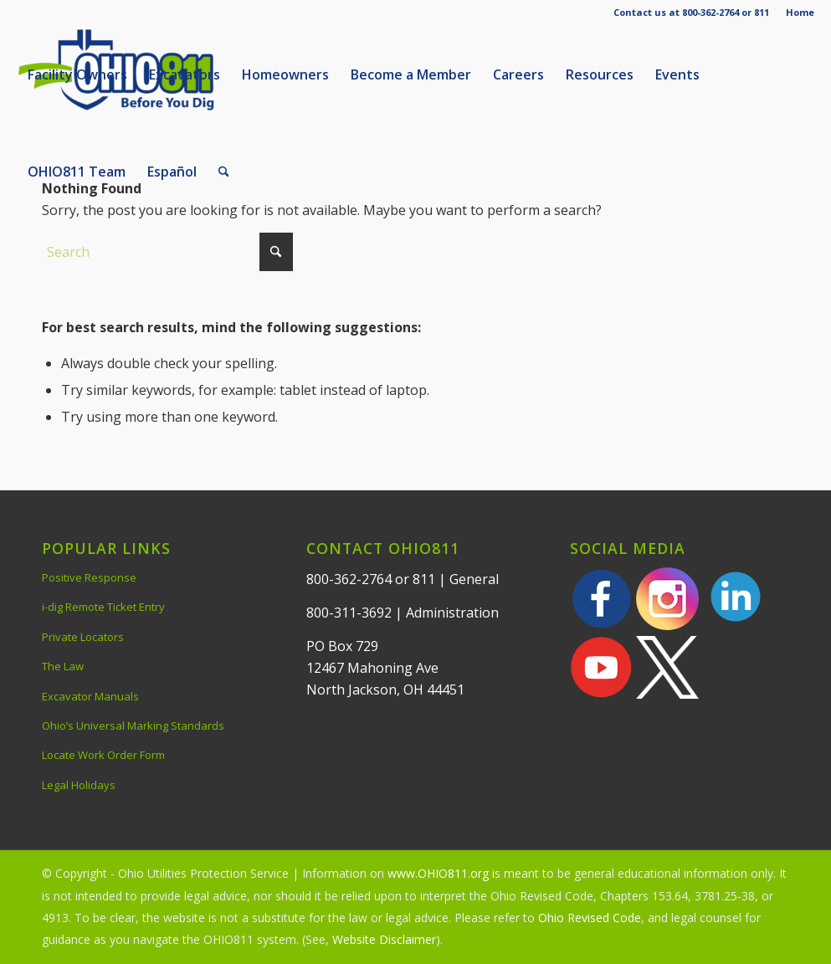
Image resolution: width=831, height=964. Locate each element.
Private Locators (83, 636)
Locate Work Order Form (103, 754)
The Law (63, 666)
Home (800, 12)
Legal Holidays (78, 784)
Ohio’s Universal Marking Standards (133, 725)
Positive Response (89, 577)
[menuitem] (795, 12)
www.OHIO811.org (438, 873)
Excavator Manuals (90, 696)
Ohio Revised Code (589, 918)
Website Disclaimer (384, 939)
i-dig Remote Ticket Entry (103, 606)
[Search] (224, 171)
